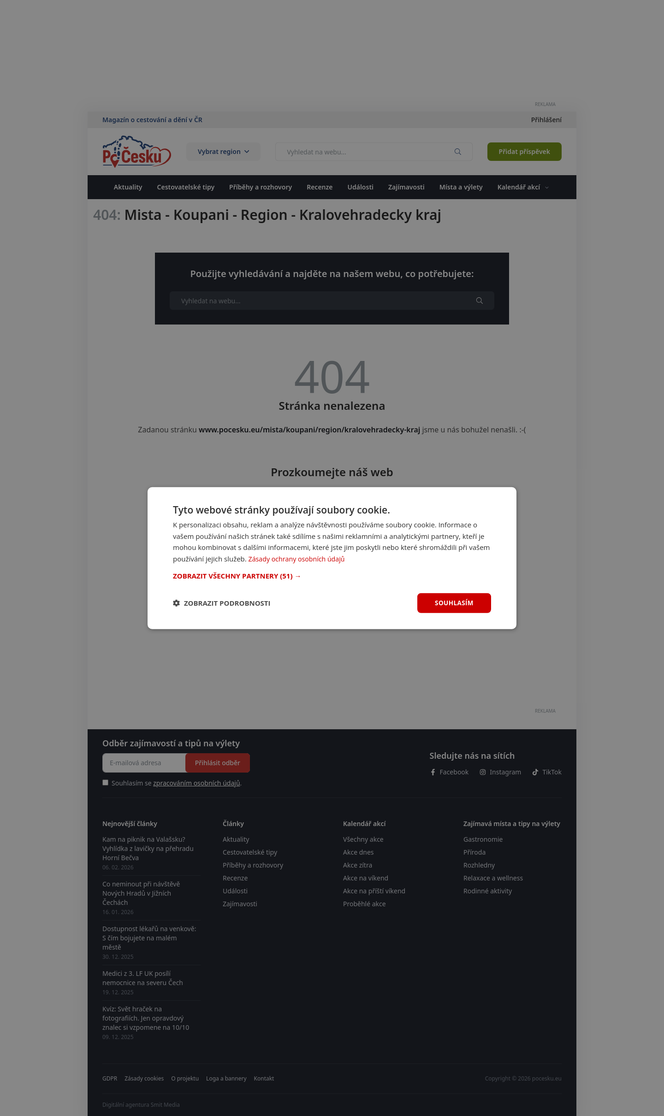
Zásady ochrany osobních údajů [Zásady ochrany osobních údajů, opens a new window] (299, 558)
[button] (332, 575)
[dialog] (332, 557)
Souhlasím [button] (453, 602)
